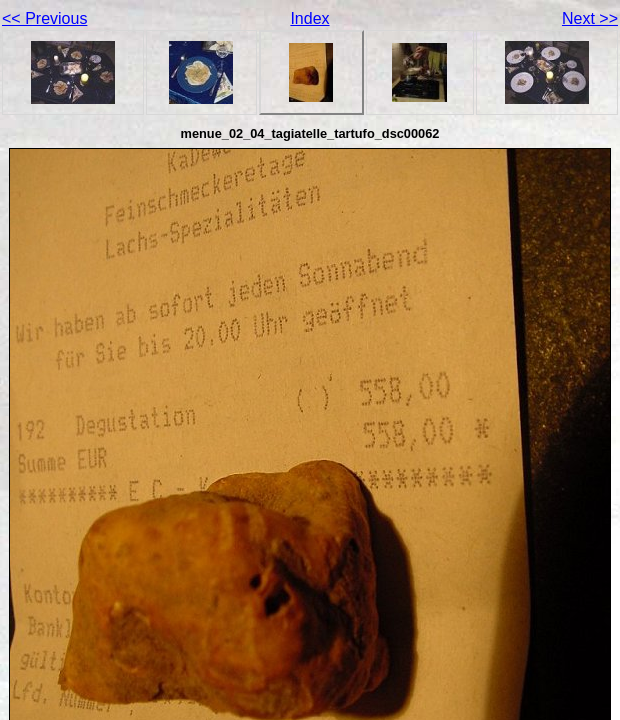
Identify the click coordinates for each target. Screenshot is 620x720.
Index (309, 18)
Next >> (590, 18)
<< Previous (44, 18)
